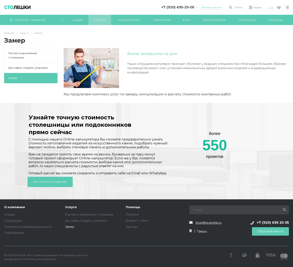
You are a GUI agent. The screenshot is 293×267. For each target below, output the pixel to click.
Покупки (132, 214)
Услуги (71, 207)
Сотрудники (13, 220)
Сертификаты (14, 233)
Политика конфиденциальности (28, 227)
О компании (14, 207)
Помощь (133, 207)
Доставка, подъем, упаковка (28, 67)
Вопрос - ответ (137, 220)
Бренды (132, 227)
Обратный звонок (270, 231)
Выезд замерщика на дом (152, 53)
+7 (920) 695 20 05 (273, 223)
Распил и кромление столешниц (22, 55)
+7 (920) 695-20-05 (177, 7)
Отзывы (9, 214)
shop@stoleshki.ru (208, 223)
